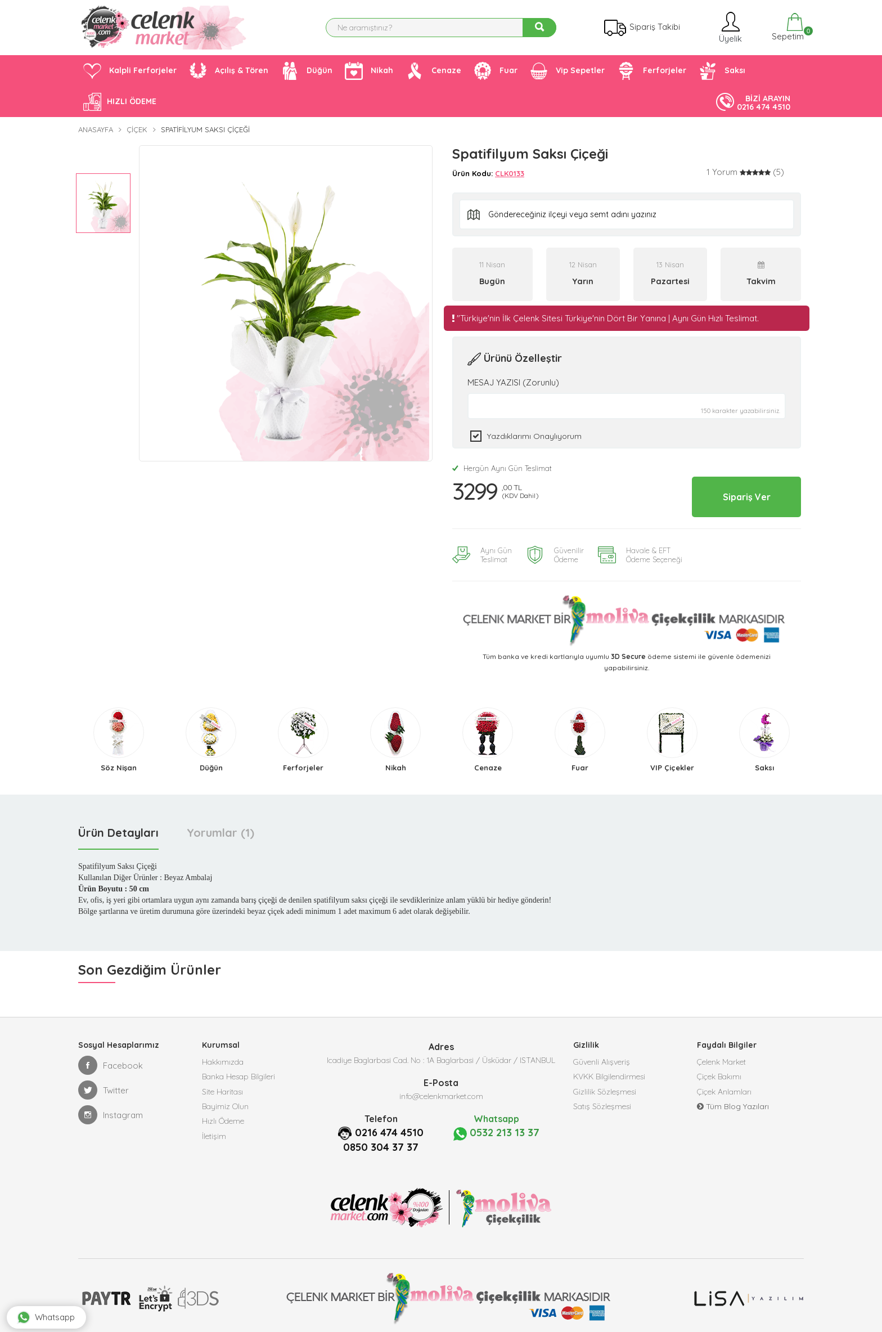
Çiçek (137, 129)
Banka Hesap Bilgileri (238, 1074)
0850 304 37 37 (380, 1141)
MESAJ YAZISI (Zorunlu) (513, 382)
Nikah (369, 71)
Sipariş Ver (738, 493)
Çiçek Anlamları (724, 1091)
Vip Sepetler (567, 71)
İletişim (214, 1142)
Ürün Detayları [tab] (118, 827)
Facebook (110, 1059)
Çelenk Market (721, 1057)
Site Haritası (222, 1091)
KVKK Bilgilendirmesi (609, 1074)
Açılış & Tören (228, 71)
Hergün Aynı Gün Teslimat (502, 468)
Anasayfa (95, 129)
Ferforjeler (651, 71)
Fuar (496, 71)
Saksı (722, 71)
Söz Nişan (119, 761)
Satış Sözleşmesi (602, 1108)
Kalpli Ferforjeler (130, 71)
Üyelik (729, 27)
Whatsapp (56, 1306)
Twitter (103, 1084)
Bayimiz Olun (225, 1108)
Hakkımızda (223, 1057)
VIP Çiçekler (672, 761)
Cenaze (433, 71)
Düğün (306, 71)
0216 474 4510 (389, 1126)
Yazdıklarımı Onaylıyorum (534, 436)
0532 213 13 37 (496, 1127)
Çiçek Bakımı (719, 1074)
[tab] (745, 172)
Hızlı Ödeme (223, 1125)
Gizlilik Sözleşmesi (604, 1091)
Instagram (110, 1109)
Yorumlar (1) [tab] (220, 827)
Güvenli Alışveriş (601, 1057)
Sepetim (787, 27)
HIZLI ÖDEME (119, 102)
